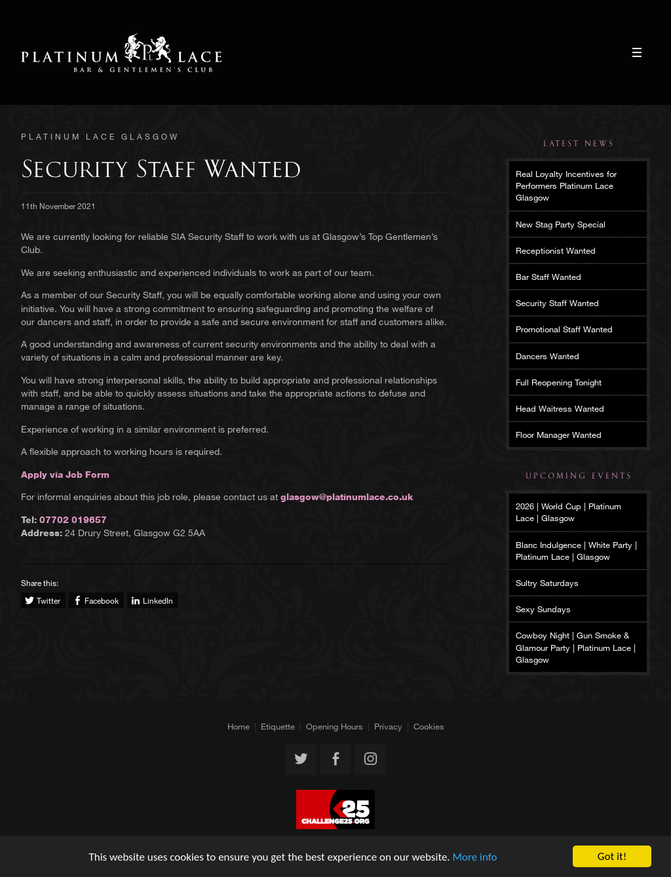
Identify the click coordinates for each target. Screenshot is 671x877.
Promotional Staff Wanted (564, 329)
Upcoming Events (579, 475)
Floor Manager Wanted (559, 434)
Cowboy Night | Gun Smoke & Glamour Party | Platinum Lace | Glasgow (576, 647)
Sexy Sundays (543, 609)
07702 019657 (73, 519)
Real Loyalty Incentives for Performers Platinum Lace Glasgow (566, 185)
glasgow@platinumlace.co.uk (346, 496)
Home (238, 726)
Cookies (428, 726)
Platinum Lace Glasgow (121, 52)
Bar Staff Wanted (548, 276)
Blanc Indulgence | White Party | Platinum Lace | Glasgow (576, 550)
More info (475, 857)
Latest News (579, 143)
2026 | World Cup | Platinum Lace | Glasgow (568, 512)
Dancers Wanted (547, 356)
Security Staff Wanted (557, 303)
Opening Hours (334, 726)
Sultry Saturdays (547, 582)
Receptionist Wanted (556, 250)
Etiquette (278, 726)
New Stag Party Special (560, 224)
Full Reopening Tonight (559, 382)
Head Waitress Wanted (560, 408)
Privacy (388, 726)
